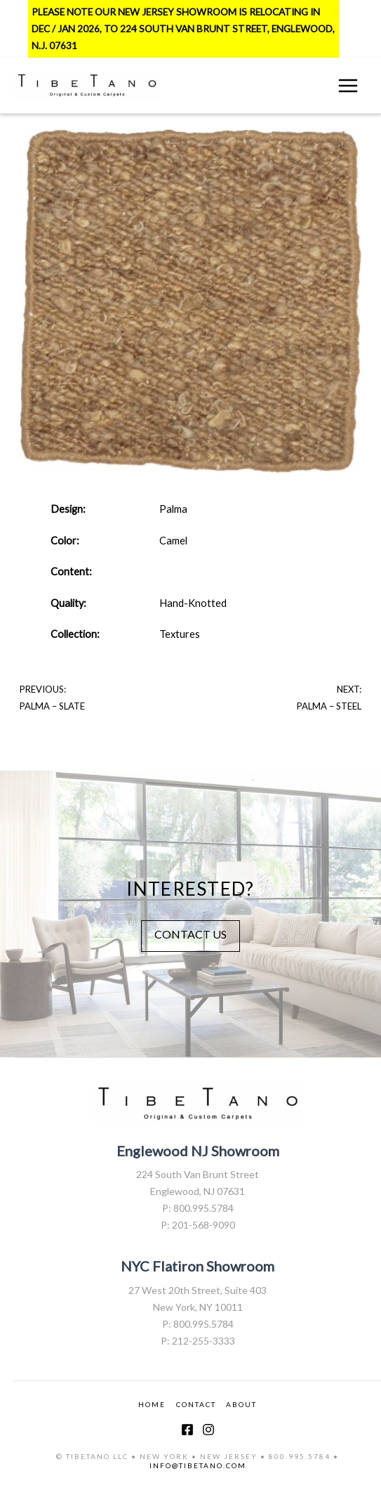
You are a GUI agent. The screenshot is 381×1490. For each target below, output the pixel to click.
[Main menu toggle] (348, 86)
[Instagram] (208, 1429)
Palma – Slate (52, 706)
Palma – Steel (329, 706)
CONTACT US (190, 934)
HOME (152, 1404)
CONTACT (196, 1404)
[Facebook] (187, 1429)
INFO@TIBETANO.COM (197, 1465)
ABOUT (241, 1404)
